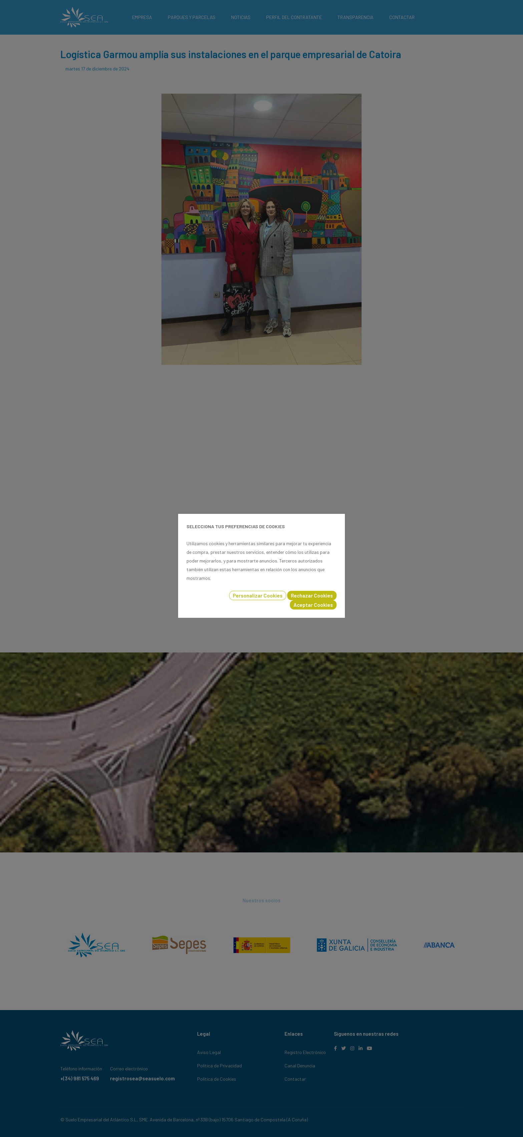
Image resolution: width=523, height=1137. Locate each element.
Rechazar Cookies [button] (312, 595)
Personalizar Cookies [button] (258, 595)
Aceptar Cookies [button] (313, 605)
